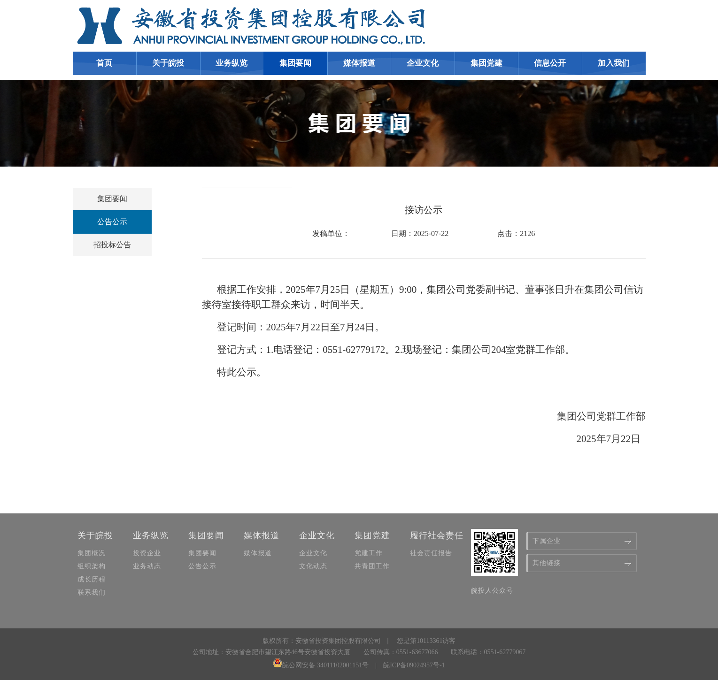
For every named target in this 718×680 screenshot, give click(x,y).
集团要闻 (112, 199)
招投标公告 (112, 245)
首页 (104, 63)
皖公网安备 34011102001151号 (321, 665)
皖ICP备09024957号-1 (414, 665)
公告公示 (112, 222)
